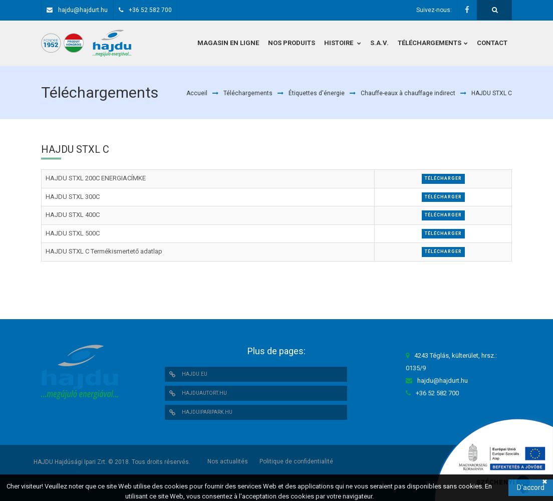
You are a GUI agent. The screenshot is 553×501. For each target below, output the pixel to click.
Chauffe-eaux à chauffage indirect (408, 93)
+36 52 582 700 (150, 10)
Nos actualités (227, 461)
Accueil (196, 93)
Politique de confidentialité (296, 461)
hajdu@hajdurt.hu (83, 10)
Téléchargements (247, 93)
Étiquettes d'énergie (317, 93)
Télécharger (443, 178)
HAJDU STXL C (491, 93)
